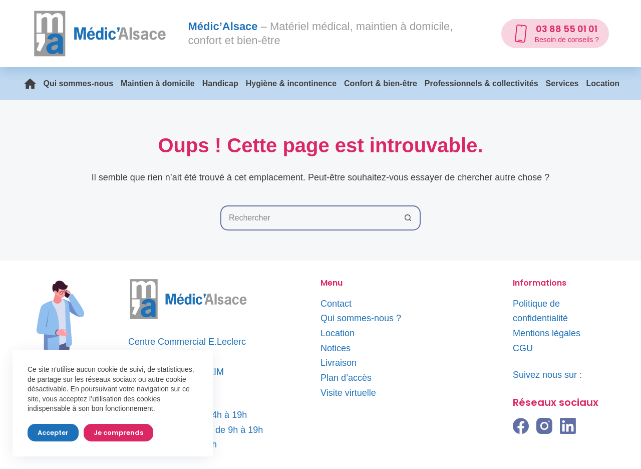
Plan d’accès (346, 378)
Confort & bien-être (380, 83)
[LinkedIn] (568, 426)
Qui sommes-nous (79, 83)
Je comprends (118, 432)
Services (562, 83)
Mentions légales (546, 333)
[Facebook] (521, 426)
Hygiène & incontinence (291, 83)
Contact (336, 304)
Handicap (220, 83)
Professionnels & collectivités (481, 83)
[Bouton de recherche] (408, 217)
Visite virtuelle (348, 393)
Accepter (53, 432)
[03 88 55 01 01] (555, 33)
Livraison (338, 363)
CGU (523, 348)
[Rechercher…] (308, 217)
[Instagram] (544, 426)
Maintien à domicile (158, 83)
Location (602, 83)
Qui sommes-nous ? (360, 318)
